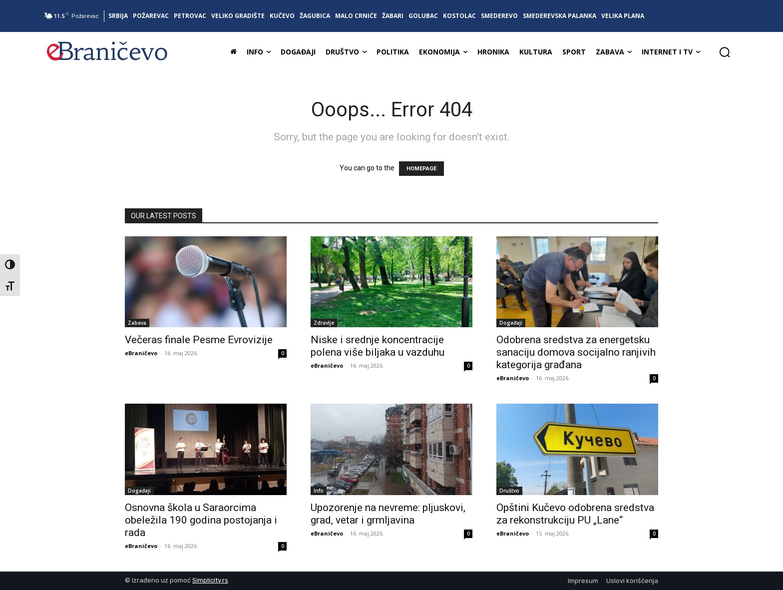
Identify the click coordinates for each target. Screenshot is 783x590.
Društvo (509, 490)
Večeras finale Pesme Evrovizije (199, 340)
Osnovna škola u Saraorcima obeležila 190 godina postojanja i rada (201, 520)
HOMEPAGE (421, 168)
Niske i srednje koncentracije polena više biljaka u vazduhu (377, 346)
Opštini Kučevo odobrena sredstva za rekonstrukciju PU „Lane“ (575, 514)
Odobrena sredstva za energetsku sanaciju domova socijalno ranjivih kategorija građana (576, 352)
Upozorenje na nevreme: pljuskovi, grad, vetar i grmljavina (388, 514)
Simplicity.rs (210, 580)
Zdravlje (324, 322)
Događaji (510, 322)
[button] (724, 51)
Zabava (137, 322)
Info (319, 490)
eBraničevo (141, 353)
